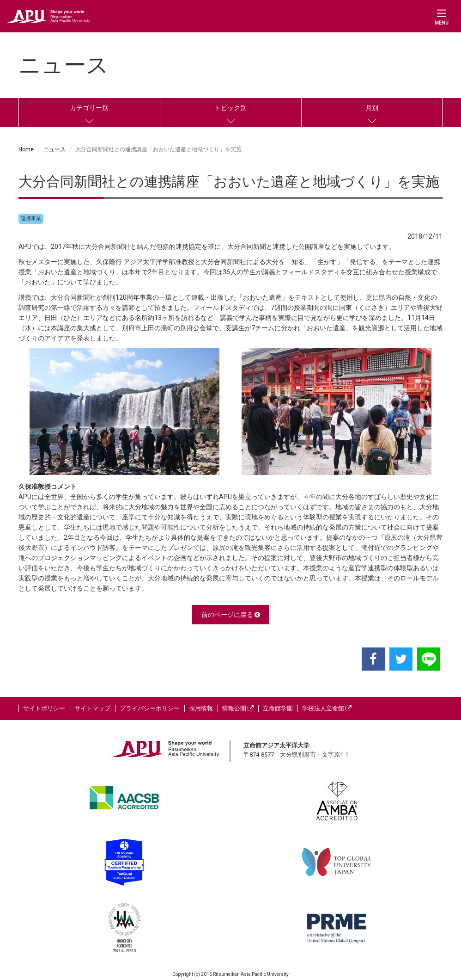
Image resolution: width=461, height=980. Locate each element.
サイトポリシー (44, 708)
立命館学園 (278, 708)
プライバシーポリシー (150, 708)
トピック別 (230, 107)
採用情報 (201, 708)
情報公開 (238, 708)
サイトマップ (92, 708)
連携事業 (31, 219)
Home (26, 149)
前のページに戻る (230, 614)
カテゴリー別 (89, 107)
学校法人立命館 (327, 708)
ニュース (54, 149)
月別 (371, 107)
